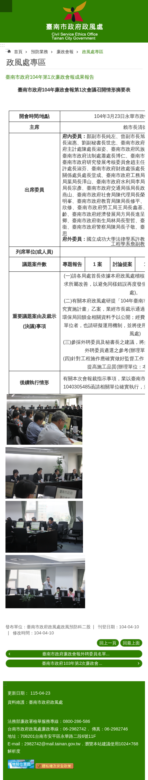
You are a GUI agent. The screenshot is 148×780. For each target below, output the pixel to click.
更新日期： (18, 693)
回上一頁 (107, 642)
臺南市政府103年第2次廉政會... (72, 663)
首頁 (18, 51)
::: (2, 45)
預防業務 (39, 51)
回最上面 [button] (131, 642)
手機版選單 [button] (6, 6)
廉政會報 (65, 51)
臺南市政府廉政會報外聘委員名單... (76, 653)
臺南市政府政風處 (74, 21)
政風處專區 (92, 51)
